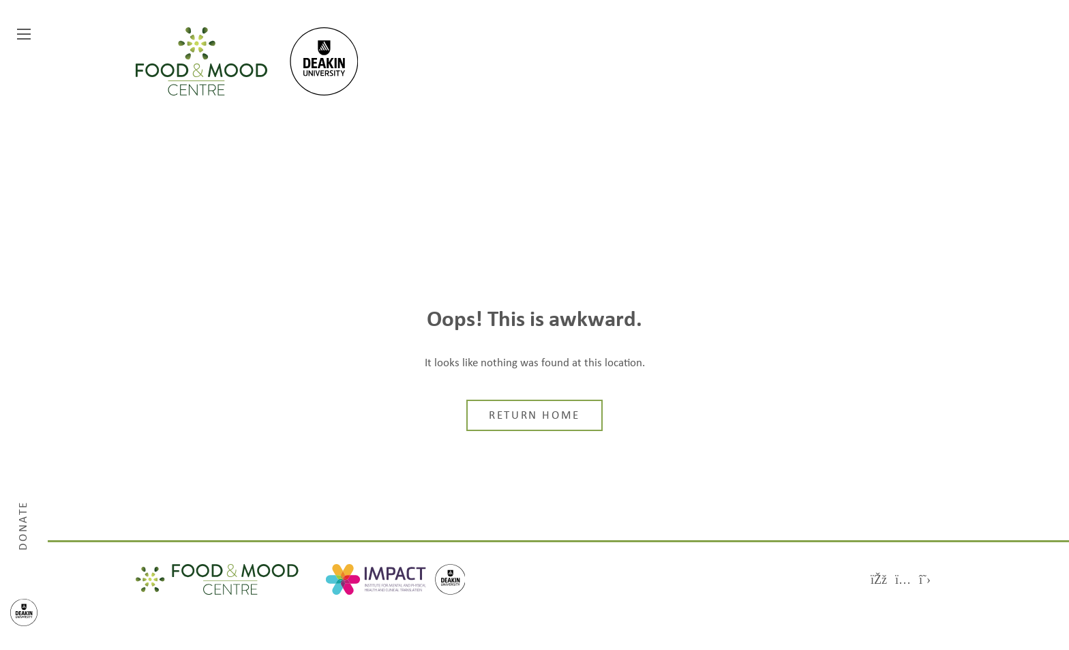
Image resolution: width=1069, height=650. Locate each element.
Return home (534, 416)
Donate (23, 525)
